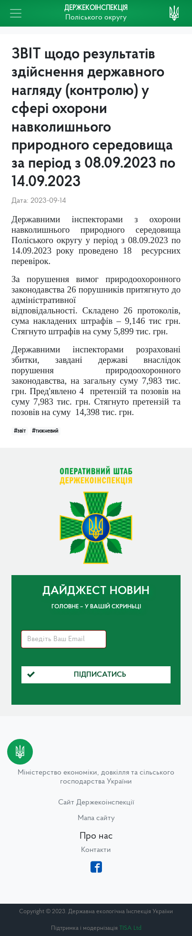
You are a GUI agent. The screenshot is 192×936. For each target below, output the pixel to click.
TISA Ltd (130, 928)
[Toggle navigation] (15, 13)
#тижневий (45, 431)
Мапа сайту (96, 818)
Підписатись (76, 675)
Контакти (96, 850)
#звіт (20, 431)
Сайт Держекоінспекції (96, 802)
